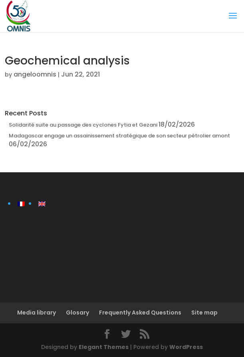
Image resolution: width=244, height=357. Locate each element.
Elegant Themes (104, 347)
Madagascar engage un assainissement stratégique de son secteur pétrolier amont (119, 135)
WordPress (186, 347)
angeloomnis (35, 74)
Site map (204, 313)
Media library (36, 313)
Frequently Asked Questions (140, 313)
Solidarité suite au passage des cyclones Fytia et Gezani (83, 125)
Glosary (77, 313)
